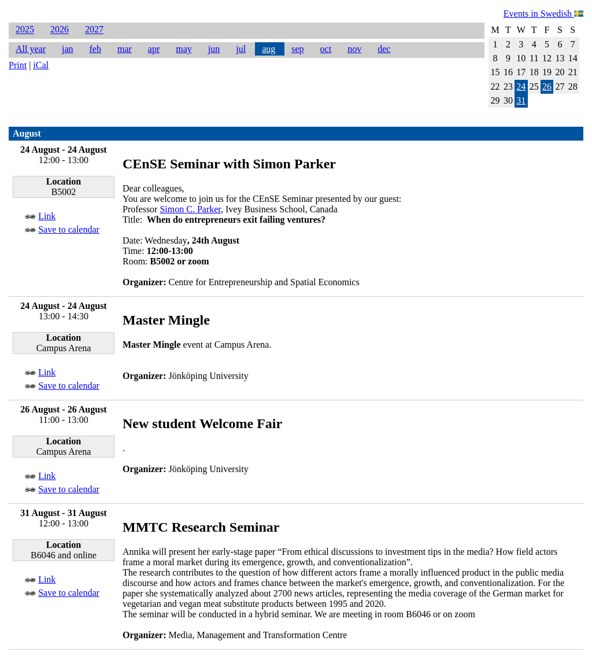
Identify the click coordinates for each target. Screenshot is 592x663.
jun (214, 49)
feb (95, 49)
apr (154, 49)
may (184, 49)
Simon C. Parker (190, 209)
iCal (41, 65)
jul (241, 49)
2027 (94, 30)
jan (67, 49)
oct (326, 49)
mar (124, 49)
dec (384, 49)
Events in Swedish (543, 14)
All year (31, 49)
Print (18, 65)
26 (547, 86)
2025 (25, 30)
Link (47, 216)
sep (297, 49)
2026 (59, 30)
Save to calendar (68, 229)
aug (268, 49)
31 (521, 100)
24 (521, 86)
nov (354, 49)
